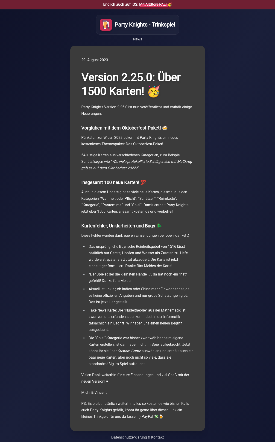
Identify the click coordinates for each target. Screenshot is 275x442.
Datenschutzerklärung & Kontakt (137, 437)
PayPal (147, 416)
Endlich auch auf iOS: (135, 4)
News (137, 39)
